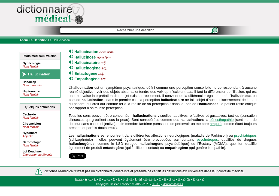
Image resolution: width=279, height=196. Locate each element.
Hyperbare (30, 132)
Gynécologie (32, 63)
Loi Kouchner (32, 151)
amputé (216, 124)
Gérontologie (32, 142)
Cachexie (29, 114)
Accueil (25, 40)
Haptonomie (31, 91)
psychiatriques (245, 135)
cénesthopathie (221, 120)
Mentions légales (172, 184)
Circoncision (32, 123)
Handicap (29, 82)
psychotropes (207, 139)
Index (79, 179)
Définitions (41, 40)
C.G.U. (156, 184)
